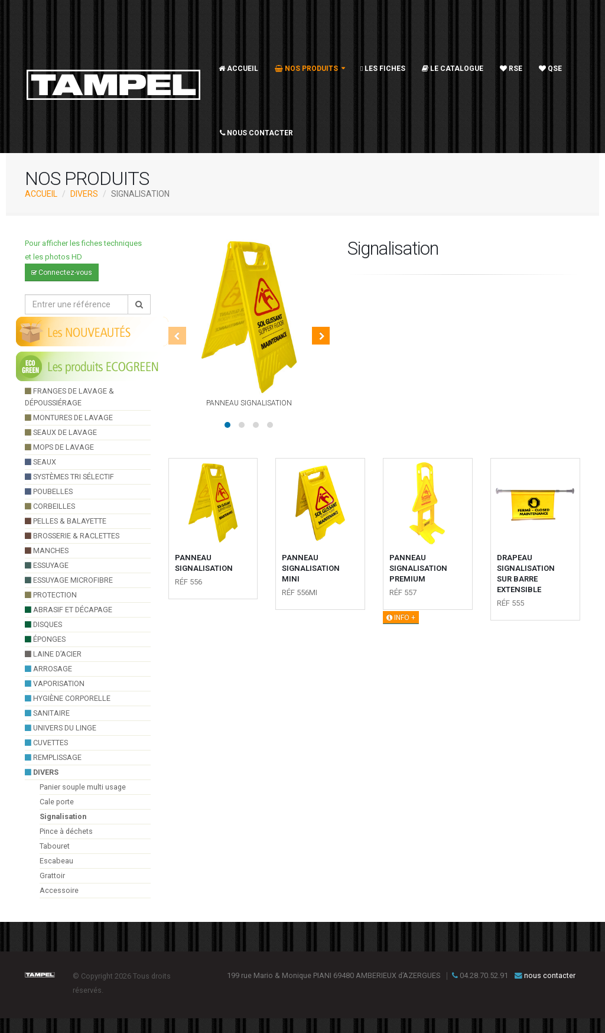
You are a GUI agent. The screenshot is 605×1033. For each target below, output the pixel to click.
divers (84, 194)
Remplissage (53, 757)
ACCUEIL (41, 194)
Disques (43, 624)
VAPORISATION (54, 683)
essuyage (47, 565)
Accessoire (59, 890)
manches (47, 550)
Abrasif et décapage (68, 609)
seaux (40, 461)
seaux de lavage (61, 432)
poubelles (49, 491)
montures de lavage (69, 417)
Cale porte (57, 801)
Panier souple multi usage (83, 786)
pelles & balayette (65, 520)
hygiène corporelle (67, 698)
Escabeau (56, 860)
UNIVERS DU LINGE (60, 727)
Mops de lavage (59, 447)
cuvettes (46, 742)
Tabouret (55, 846)
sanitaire (47, 713)
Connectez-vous (61, 272)
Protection (51, 594)
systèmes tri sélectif (69, 476)
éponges (45, 639)
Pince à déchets (66, 831)
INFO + (400, 617)
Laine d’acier (53, 653)
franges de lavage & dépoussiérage (69, 396)
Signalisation (63, 816)
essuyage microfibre (69, 580)
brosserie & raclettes (72, 535)
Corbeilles (50, 506)
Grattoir (52, 875)
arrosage (48, 668)
